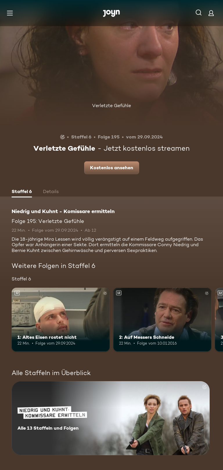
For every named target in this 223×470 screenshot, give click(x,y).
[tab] (21, 192)
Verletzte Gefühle (111, 105)
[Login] (211, 13)
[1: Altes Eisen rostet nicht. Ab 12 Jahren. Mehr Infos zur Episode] (61, 320)
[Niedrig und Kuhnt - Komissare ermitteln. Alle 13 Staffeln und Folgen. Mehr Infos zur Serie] (111, 418)
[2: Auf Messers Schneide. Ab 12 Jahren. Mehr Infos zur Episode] (162, 320)
